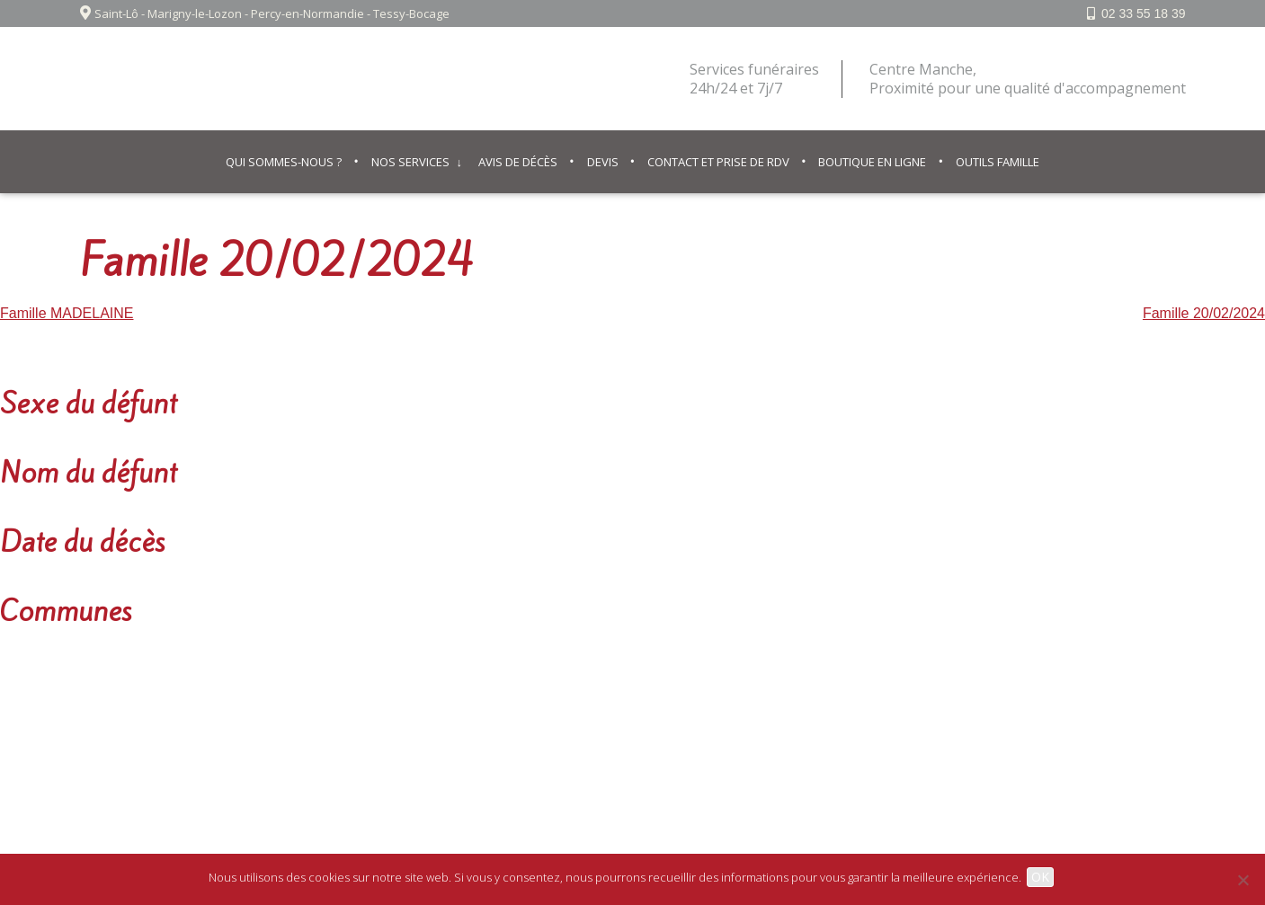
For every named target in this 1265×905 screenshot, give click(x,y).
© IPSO (723, 731)
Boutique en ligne (872, 162)
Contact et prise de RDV (718, 162)
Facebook (1137, 731)
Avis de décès (517, 162)
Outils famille (997, 162)
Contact (662, 731)
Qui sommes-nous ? (284, 162)
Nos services (410, 162)
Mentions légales (571, 731)
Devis (603, 162)
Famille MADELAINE (66, 313)
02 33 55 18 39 (1143, 13)
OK (1044, 876)
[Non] (1243, 880)
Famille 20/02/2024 (1204, 313)
